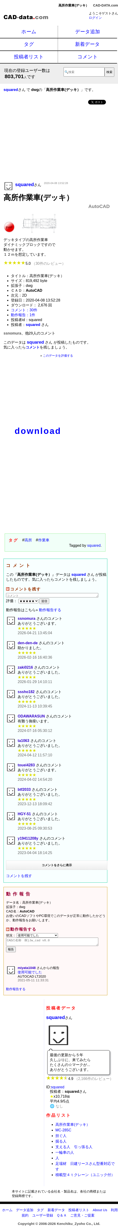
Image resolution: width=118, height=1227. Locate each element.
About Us (100, 1211)
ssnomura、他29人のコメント (29, 333)
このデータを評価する (58, 355)
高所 (28, 540)
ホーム (28, 31)
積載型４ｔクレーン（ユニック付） (85, 1176)
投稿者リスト (29, 56)
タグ (29, 44)
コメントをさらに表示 (57, 865)
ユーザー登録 (42, 1217)
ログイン (95, 18)
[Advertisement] (56, 143)
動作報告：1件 (23, 315)
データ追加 (87, 31)
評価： (22, 601)
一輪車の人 (64, 1154)
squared (94, 545)
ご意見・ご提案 (82, 1217)
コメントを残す (19, 876)
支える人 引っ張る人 (73, 1148)
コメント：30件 (24, 310)
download (38, 431)
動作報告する (50, 610)
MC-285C (63, 1131)
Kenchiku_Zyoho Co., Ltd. (78, 1225)
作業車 (43, 540)
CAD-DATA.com (105, 5)
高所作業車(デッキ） (72, 1126)
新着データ (87, 44)
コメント (87, 56)
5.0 (34, 263)
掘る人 (61, 1143)
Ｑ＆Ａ (62, 1217)
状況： (32, 935)
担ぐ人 (61, 1137)
